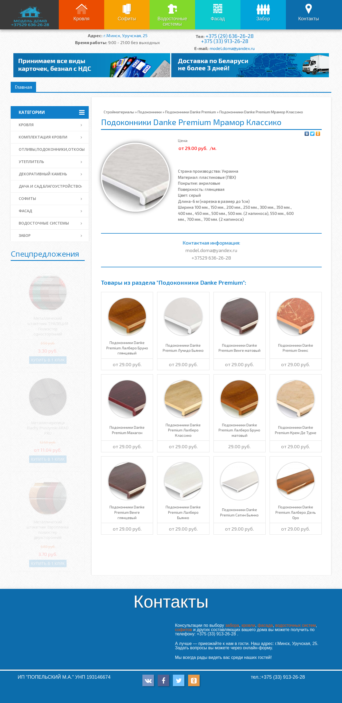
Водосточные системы (172, 21)
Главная (23, 87)
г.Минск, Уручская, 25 (125, 35)
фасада (265, 625)
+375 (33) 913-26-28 (224, 41)
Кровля (81, 18)
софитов (183, 629)
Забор (263, 18)
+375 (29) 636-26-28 (229, 36)
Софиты (127, 18)
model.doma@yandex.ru (232, 48)
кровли (248, 625)
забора (232, 625)
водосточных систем (295, 625)
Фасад (218, 18)
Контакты (308, 18)
